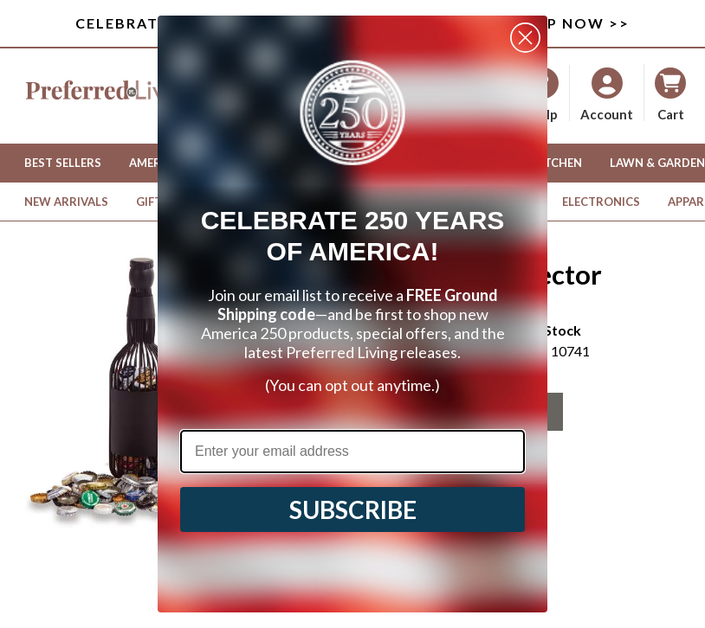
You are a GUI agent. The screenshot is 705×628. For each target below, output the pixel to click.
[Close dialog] (525, 37)
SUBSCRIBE (353, 509)
